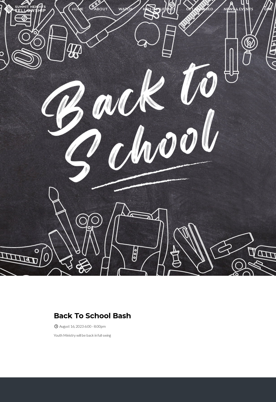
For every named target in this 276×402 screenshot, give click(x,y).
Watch (125, 9)
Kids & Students (159, 9)
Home (78, 9)
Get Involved (199, 9)
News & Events (238, 9)
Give (268, 9)
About (101, 9)
